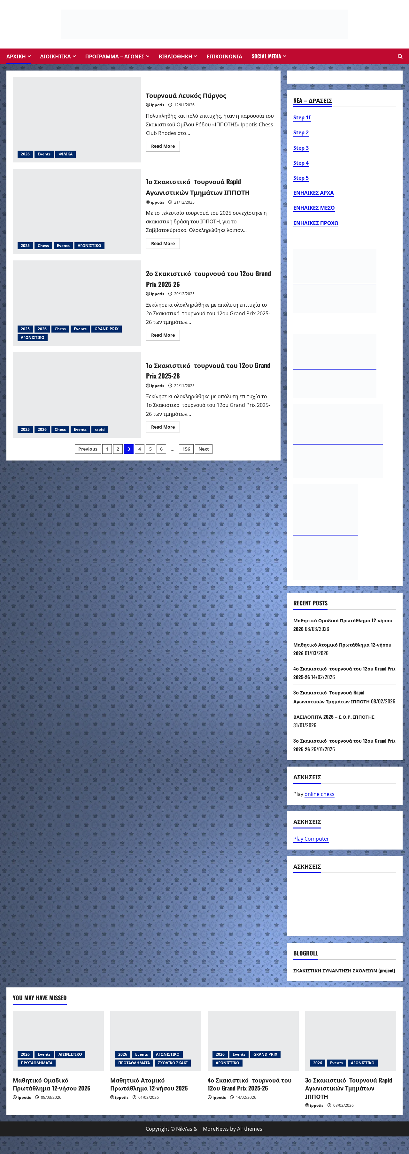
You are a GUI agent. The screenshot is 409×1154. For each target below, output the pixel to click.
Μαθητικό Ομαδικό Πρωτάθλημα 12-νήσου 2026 (51, 1101)
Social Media (266, 56)
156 (186, 449)
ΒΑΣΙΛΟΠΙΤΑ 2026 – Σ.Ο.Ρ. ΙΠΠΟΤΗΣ (337, 725)
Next (203, 449)
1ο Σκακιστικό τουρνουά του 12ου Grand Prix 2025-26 (77, 395)
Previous (87, 449)
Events (44, 154)
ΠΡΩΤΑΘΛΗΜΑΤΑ (36, 1080)
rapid (100, 429)
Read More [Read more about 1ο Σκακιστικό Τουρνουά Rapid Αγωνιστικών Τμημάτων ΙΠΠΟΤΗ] (165, 244)
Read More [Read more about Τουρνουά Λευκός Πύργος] (165, 147)
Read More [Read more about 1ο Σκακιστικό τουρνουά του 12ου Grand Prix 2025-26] (165, 427)
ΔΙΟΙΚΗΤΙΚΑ (55, 56)
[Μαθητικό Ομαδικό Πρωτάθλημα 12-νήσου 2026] (58, 1058)
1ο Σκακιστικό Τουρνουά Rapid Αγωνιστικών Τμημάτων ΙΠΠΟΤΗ (77, 211)
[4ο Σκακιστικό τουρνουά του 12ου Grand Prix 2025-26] (253, 1058)
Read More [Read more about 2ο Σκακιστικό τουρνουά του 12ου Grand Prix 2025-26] (165, 336)
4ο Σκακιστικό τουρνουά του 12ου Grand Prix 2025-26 (249, 1101)
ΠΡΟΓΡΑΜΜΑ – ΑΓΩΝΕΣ (114, 56)
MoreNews (216, 1146)
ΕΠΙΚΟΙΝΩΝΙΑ (224, 56)
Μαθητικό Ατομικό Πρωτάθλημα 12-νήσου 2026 (149, 1101)
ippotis (157, 105)
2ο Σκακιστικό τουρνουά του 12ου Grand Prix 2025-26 (77, 303)
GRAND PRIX (107, 329)
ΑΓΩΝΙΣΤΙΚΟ (89, 245)
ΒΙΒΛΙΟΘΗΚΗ (175, 56)
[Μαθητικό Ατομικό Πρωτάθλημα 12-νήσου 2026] (155, 1058)
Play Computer (311, 847)
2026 (25, 154)
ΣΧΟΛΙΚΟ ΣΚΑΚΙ (173, 1080)
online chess (320, 802)
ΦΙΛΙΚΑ (65, 154)
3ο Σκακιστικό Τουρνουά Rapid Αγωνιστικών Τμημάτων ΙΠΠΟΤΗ (348, 1105)
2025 (25, 245)
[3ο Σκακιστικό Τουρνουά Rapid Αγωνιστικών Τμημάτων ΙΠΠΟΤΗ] (350, 1058)
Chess (43, 245)
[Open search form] (400, 56)
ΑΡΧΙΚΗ (16, 56)
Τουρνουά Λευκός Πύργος (77, 119)
